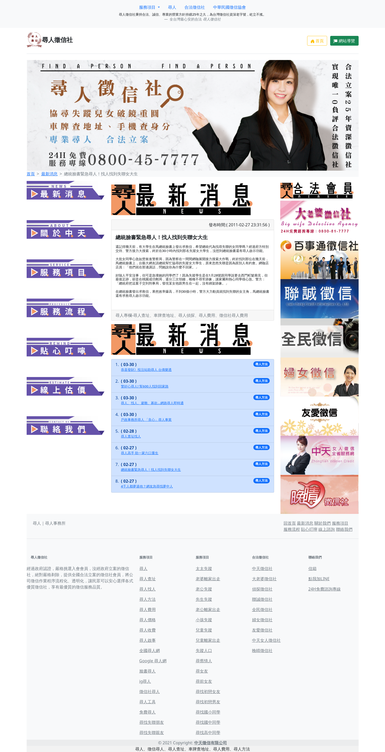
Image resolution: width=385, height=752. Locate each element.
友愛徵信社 (262, 630)
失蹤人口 (204, 650)
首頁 (31, 174)
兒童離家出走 (208, 640)
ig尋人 (145, 681)
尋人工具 (147, 702)
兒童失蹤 (204, 630)
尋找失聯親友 (151, 732)
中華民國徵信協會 (229, 7)
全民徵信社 (262, 609)
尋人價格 (147, 620)
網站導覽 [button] (344, 41)
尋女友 (202, 671)
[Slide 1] (183, 164)
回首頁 (290, 523)
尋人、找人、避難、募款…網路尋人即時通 (152, 403)
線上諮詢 (326, 529)
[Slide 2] (192, 164)
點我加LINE (319, 579)
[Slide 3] (202, 164)
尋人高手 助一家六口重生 (139, 453)
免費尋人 (147, 712)
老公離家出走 (208, 609)
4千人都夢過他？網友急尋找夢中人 (147, 486)
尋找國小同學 (208, 712)
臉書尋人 (147, 671)
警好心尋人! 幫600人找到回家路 (145, 386)
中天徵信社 (262, 568)
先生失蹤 (204, 599)
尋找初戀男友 (208, 702)
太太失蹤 (204, 568)
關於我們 (322, 523)
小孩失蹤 (204, 620)
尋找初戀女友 (208, 691)
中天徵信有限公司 (210, 743)
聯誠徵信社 (262, 599)
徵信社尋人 (149, 691)
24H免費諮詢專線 (324, 589)
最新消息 (49, 174)
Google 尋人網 (153, 661)
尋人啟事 (147, 640)
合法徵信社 (194, 7)
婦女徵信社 (262, 620)
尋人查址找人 (131, 436)
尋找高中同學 (208, 732)
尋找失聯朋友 (151, 722)
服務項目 (340, 523)
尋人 (172, 7)
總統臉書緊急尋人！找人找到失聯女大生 (151, 469)
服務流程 (292, 529)
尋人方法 (147, 599)
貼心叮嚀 (309, 529)
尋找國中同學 (208, 722)
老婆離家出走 (208, 579)
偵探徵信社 (262, 589)
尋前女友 (204, 681)
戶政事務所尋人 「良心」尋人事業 (146, 419)
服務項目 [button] (148, 7)
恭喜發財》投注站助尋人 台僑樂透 (146, 369)
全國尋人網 (149, 650)
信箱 (312, 568)
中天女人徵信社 (266, 640)
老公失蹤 (204, 589)
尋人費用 (147, 609)
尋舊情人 (204, 661)
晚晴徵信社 (262, 650)
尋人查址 (147, 579)
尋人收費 (147, 630)
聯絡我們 (344, 529)
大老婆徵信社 (264, 579)
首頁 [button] (317, 41)
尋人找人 (147, 589)
